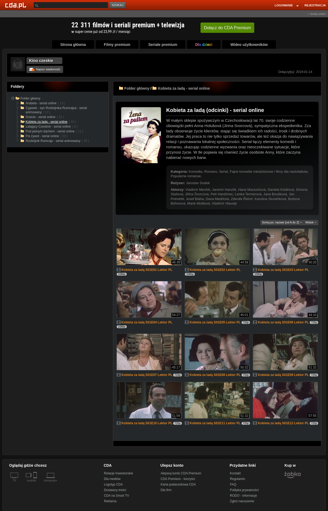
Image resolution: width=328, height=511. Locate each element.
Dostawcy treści (115, 490)
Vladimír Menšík (197, 190)
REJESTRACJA (315, 5)
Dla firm (166, 490)
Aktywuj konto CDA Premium (181, 473)
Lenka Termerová (248, 194)
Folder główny (137, 88)
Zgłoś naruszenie (242, 501)
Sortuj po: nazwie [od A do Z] (282, 222)
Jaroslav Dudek (198, 183)
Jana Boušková (275, 194)
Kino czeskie (41, 60)
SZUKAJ (117, 5)
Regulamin (237, 479)
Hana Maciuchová (252, 190)
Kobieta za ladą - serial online (184, 88)
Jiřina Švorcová (197, 194)
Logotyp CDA (113, 484)
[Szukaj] (70, 5)
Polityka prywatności (244, 490)
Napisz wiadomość (44, 69)
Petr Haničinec (222, 194)
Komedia (195, 172)
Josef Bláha (195, 199)
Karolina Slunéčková (270, 199)
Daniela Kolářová (281, 190)
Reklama (110, 501)
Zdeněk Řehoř (242, 199)
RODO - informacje (243, 495)
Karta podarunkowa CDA (178, 484)
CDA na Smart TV (116, 495)
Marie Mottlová (198, 203)
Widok (311, 222)
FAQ (233, 484)
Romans (210, 172)
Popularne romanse (186, 176)
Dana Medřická (217, 199)
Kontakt (235, 473)
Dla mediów (112, 479)
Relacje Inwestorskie (118, 473)
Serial (223, 172)
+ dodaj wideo (317, 13)
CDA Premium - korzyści (178, 479)
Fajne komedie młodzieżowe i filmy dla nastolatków (268, 172)
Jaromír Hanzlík (224, 190)
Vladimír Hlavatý (224, 203)
